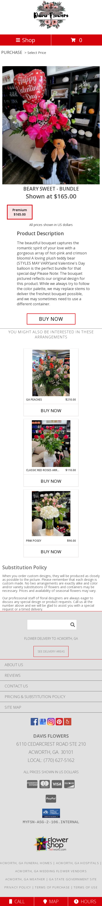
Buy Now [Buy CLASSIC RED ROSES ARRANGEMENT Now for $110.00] (51, 481)
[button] (51, 813)
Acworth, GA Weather (25, 879)
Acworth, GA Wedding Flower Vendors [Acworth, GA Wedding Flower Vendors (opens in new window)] (51, 871)
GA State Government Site (73, 879)
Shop (25, 40)
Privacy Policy (17, 887)
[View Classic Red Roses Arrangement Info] (51, 443)
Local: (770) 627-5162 (51, 760)
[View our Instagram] (51, 724)
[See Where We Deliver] (51, 651)
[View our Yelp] (67, 724)
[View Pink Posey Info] (51, 514)
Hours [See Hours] (85, 901)
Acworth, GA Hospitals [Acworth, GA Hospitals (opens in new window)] (77, 863)
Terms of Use (86, 887)
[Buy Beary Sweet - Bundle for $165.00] (51, 319)
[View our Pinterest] (59, 724)
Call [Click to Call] (17, 901)
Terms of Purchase (52, 887)
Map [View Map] (51, 901)
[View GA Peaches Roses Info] (51, 373)
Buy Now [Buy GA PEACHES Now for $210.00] (51, 411)
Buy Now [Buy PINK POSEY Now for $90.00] (51, 552)
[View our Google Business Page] (42, 724)
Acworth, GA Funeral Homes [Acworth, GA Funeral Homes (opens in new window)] (26, 863)
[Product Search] (52, 624)
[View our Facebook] (34, 724)
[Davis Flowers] (51, 27)
